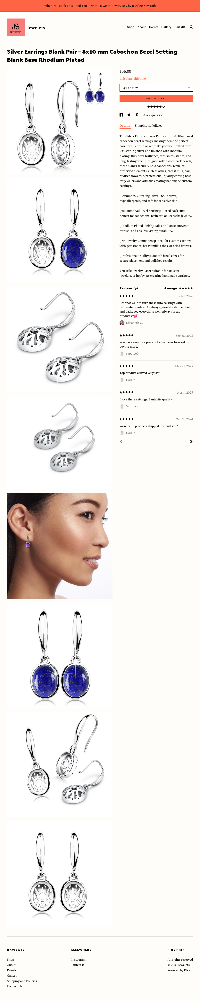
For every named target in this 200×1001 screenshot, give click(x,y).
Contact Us (14, 986)
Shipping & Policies (148, 125)
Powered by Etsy (179, 970)
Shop (130, 27)
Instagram (78, 959)
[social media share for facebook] (121, 115)
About (141, 27)
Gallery (166, 27)
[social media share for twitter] (129, 115)
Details (125, 125)
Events (153, 27)
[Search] (191, 27)
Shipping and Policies (22, 981)
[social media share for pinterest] (137, 115)
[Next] (191, 442)
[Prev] (121, 442)
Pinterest (77, 965)
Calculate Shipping (133, 78)
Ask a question (153, 115)
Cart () (179, 27)
